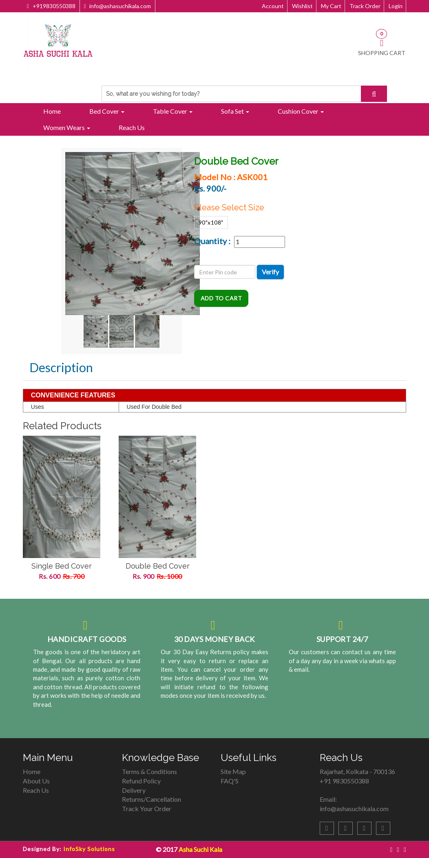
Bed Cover (106, 111)
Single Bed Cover (61, 566)
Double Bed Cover (158, 566)
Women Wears (66, 127)
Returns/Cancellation (151, 799)
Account (273, 5)
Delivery (134, 790)
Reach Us (132, 127)
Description (61, 367)
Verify (270, 272)
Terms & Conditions (149, 771)
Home (52, 111)
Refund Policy (141, 781)
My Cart (331, 5)
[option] (61, 513)
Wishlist (302, 5)
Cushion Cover (301, 111)
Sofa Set (235, 111)
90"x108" (211, 222)
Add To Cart (221, 298)
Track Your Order (146, 808)
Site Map (233, 771)
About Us (36, 781)
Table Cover (172, 111)
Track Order (364, 5)
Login (395, 5)
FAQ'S (230, 781)
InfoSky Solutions (89, 848)
